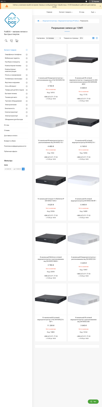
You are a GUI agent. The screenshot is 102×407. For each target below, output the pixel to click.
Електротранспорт (11, 112)
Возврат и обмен (10, 141)
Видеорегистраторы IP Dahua (68, 21)
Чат (93, 402)
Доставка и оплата (10, 135)
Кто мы (6, 125)
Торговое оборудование (13, 101)
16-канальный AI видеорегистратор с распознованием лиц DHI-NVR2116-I (51, 141)
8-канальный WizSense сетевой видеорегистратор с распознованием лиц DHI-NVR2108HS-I (51, 259)
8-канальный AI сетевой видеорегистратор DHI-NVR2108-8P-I (83, 200)
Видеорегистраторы (50, 21)
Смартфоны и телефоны (13, 54)
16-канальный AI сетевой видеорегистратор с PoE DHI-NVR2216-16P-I (50, 319)
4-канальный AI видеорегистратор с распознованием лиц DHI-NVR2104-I (83, 258)
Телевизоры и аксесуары (13, 79)
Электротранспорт (11, 116)
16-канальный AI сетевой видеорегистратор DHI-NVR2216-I (83, 141)
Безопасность (10, 108)
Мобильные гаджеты (12, 58)
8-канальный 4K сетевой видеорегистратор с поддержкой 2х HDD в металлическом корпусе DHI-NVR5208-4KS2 (84, 81)
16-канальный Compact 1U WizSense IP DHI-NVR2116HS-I (50, 200)
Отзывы (7, 130)
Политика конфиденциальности (15, 146)
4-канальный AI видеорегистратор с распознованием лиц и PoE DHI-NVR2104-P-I (51, 80)
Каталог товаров (10, 50)
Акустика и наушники (12, 82)
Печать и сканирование (13, 75)
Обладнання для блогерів (14, 119)
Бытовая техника (11, 93)
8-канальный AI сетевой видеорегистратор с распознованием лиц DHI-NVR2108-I (83, 319)
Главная (49, 12)
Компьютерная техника (13, 65)
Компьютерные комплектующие (10, 70)
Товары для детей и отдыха (14, 90)
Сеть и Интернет (10, 86)
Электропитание (11, 104)
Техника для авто (11, 97)
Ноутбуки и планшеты (12, 62)
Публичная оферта (10, 151)
